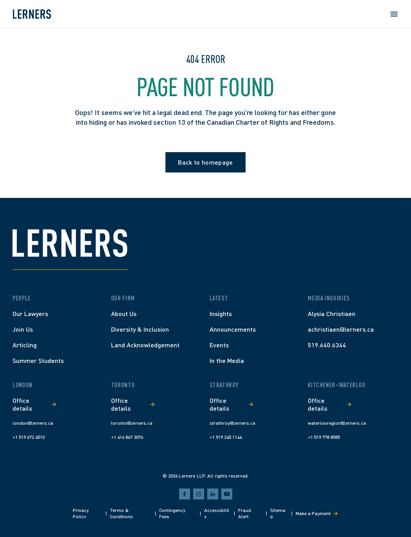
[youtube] (226, 494)
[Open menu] (394, 14)
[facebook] (184, 494)
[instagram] (198, 494)
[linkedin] (212, 494)
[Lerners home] (32, 14)
